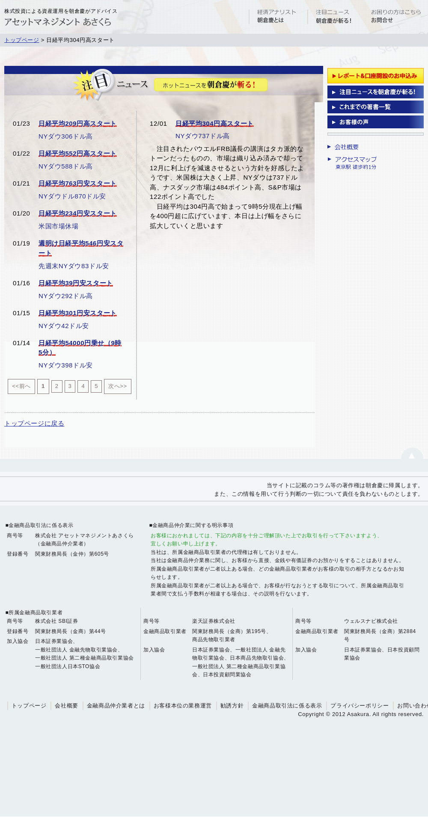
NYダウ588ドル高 (66, 166)
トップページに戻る (34, 423)
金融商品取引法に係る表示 (287, 705)
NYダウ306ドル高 (66, 136)
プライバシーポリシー (359, 705)
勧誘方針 (232, 705)
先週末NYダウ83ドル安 (74, 265)
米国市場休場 (59, 226)
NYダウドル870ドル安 (72, 196)
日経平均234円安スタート (78, 213)
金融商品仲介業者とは (116, 705)
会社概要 (66, 705)
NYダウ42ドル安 (64, 325)
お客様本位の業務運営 (183, 705)
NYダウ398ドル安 (66, 365)
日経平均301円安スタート (78, 313)
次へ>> (117, 386)
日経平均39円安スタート (76, 283)
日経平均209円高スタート (78, 123)
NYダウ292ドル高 (66, 295)
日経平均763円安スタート (78, 183)
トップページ (21, 40)
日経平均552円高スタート (78, 153)
